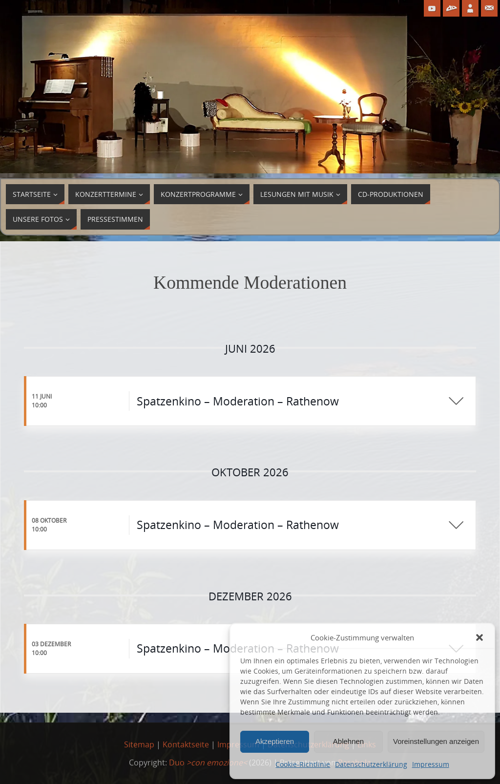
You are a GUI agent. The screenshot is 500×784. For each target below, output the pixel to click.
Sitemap (139, 744)
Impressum (430, 764)
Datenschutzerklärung (371, 764)
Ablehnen (348, 741)
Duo (208, 762)
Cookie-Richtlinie (302, 764)
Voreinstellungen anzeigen (436, 741)
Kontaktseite (186, 744)
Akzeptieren (274, 741)
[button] (479, 637)
